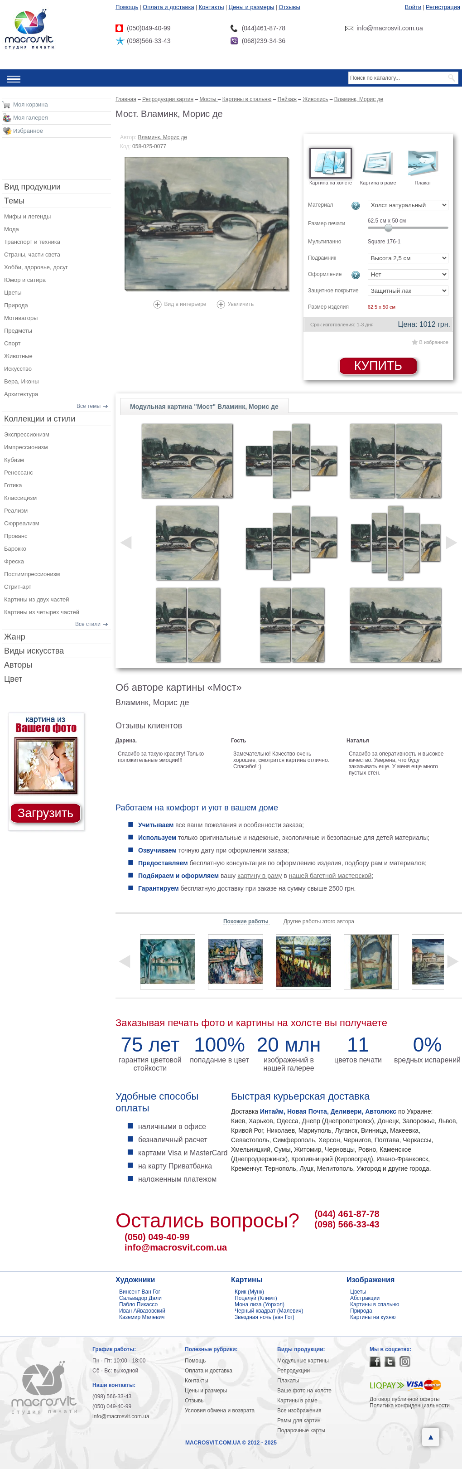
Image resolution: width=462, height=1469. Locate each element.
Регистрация (443, 7)
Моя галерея (30, 117)
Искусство (18, 368)
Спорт (12, 343)
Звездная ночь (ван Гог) (264, 1317)
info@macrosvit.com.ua (176, 1247)
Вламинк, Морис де (162, 137)
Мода (11, 229)
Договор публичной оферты (405, 1399)
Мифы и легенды (27, 216)
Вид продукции (32, 186)
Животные (18, 356)
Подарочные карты (301, 1430)
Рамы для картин (299, 1420)
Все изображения (299, 1410)
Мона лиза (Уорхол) (259, 1304)
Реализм (16, 510)
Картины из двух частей (36, 599)
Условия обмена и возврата (220, 1410)
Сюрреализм (21, 523)
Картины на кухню (373, 1317)
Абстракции (365, 1298)
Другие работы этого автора (319, 921)
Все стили (88, 624)
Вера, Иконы (21, 381)
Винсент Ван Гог (139, 1292)
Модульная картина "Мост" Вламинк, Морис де (204, 406)
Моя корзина (30, 104)
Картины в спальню (374, 1304)
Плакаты (288, 1380)
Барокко (15, 548)
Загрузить (45, 813)
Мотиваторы (21, 318)
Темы (14, 200)
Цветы (12, 292)
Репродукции (293, 1370)
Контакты (211, 7)
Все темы (89, 406)
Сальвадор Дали (140, 1298)
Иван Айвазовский (142, 1311)
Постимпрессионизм (32, 574)
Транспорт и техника (32, 241)
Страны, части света (32, 254)
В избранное (433, 342)
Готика (13, 485)
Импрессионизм (26, 447)
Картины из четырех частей (41, 612)
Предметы (18, 330)
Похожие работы (246, 921)
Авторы (18, 664)
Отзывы (289, 7)
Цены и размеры (251, 7)
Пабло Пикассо (138, 1304)
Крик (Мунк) (249, 1292)
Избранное (28, 130)
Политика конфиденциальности (410, 1405)
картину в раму (259, 875)
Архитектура (21, 394)
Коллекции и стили (39, 418)
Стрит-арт (17, 586)
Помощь (127, 7)
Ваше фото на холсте (304, 1390)
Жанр (14, 636)
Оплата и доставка (168, 7)
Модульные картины (303, 1360)
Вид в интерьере (185, 304)
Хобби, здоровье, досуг (36, 267)
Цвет (13, 679)
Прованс (15, 536)
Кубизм (14, 459)
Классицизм (20, 498)
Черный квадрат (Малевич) (269, 1311)
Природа (16, 305)
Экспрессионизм (26, 434)
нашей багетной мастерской (330, 875)
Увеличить (240, 304)
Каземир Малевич (141, 1317)
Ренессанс (18, 472)
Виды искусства (34, 650)
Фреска (14, 561)
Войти (413, 7)
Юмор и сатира (25, 279)
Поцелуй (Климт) (256, 1298)
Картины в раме (297, 1400)
